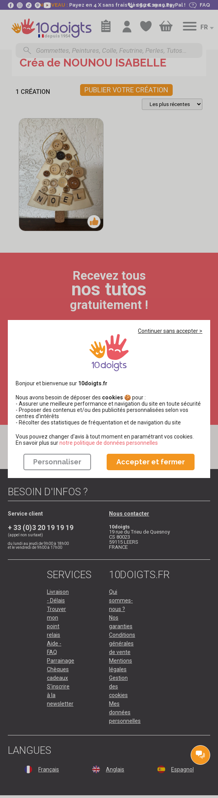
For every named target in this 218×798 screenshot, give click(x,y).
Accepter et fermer (150, 462)
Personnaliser (57, 462)
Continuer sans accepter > (170, 331)
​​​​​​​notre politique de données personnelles (108, 443)
